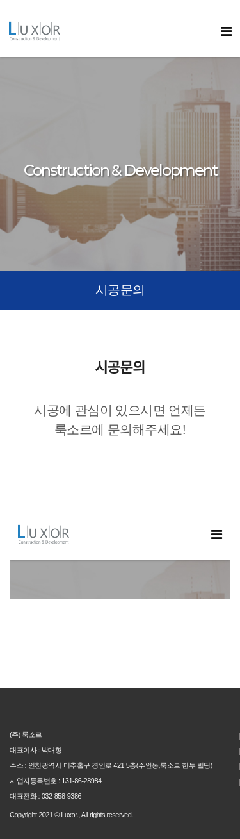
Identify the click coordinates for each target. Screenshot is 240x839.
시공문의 (120, 290)
